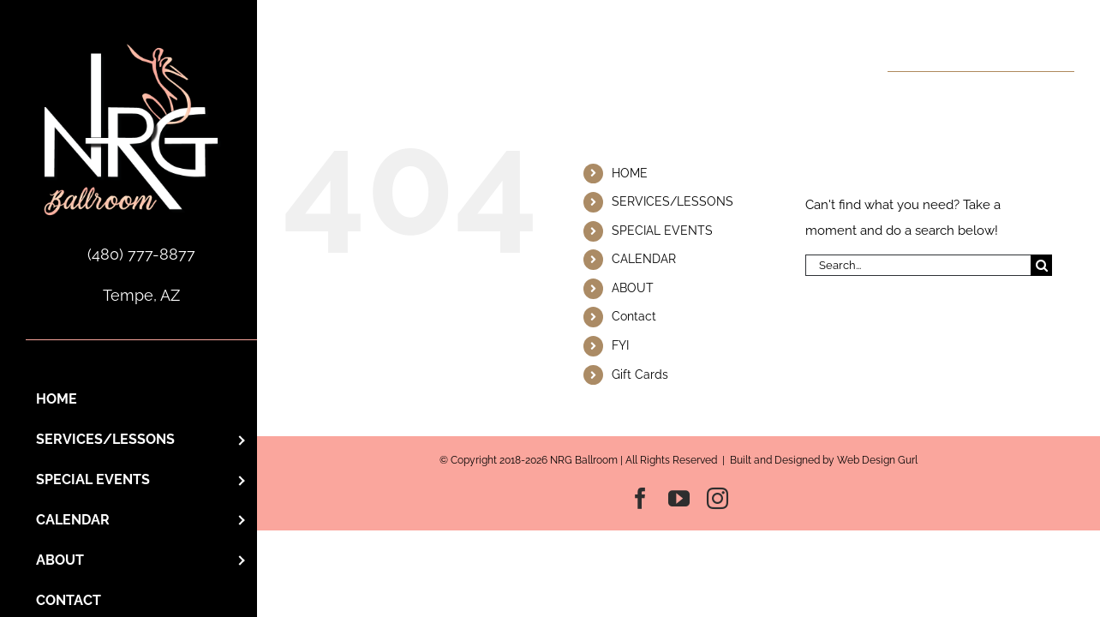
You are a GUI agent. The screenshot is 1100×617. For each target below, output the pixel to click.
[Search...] (918, 265)
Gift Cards (640, 374)
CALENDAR (644, 259)
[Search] (1041, 265)
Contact (634, 316)
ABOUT (633, 288)
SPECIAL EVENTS (662, 230)
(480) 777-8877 (141, 254)
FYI (620, 345)
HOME (630, 173)
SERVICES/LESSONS (672, 201)
